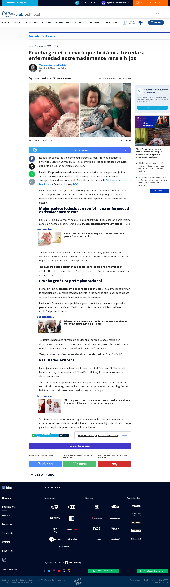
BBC (75, 184)
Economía (46, 22)
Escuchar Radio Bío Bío (150, 3)
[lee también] (50, 239)
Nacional (18, 22)
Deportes (59, 22)
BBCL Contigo (112, 22)
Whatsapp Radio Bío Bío (152, 571)
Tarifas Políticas (9, 569)
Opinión (82, 22)
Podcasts (6, 22)
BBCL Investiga (96, 22)
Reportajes (8, 550)
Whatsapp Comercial (104, 570)
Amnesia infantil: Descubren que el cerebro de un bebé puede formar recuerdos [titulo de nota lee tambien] (94, 235)
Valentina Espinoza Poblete (52, 65)
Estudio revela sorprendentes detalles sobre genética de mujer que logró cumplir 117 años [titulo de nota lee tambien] (96, 322)
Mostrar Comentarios (80, 446)
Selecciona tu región (20, 2)
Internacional (32, 22)
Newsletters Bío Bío (86, 3)
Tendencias (71, 22)
